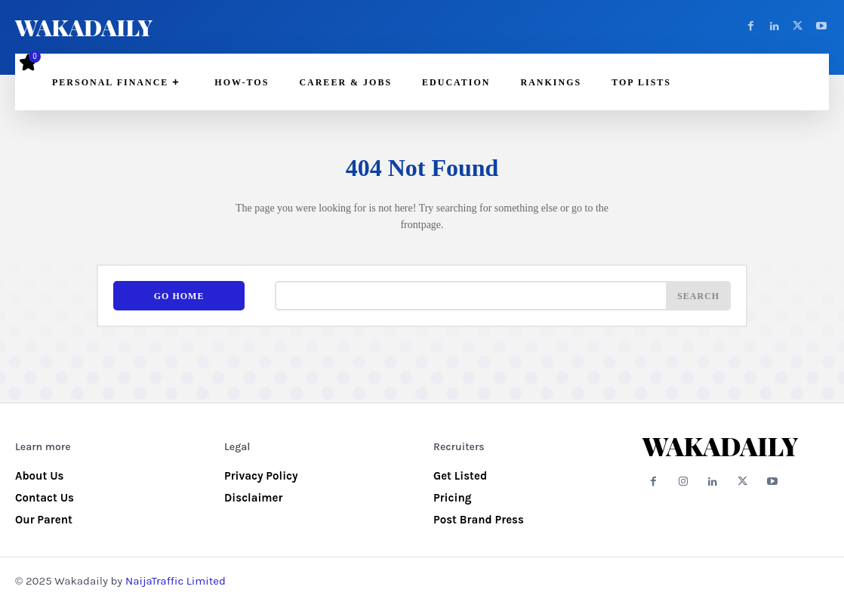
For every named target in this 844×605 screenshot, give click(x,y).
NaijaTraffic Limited (175, 581)
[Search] (698, 296)
